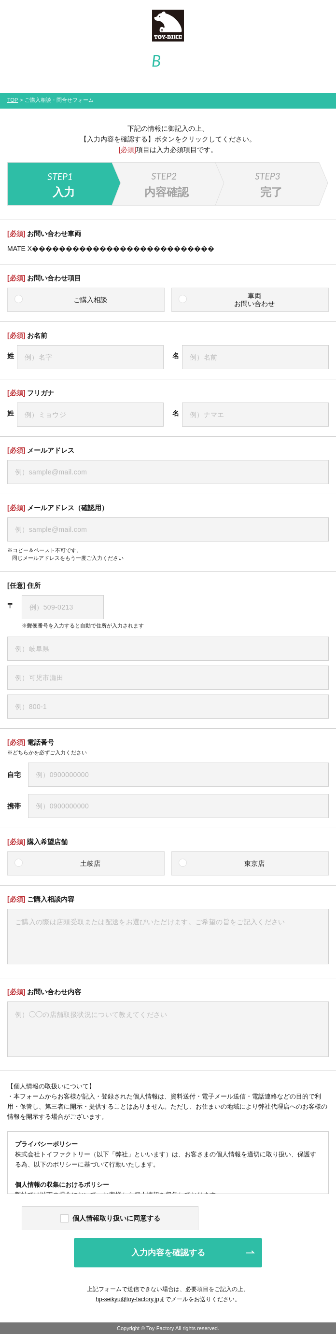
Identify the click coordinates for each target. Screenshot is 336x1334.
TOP (12, 100)
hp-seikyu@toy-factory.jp (127, 1299)
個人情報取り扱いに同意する (110, 1218)
